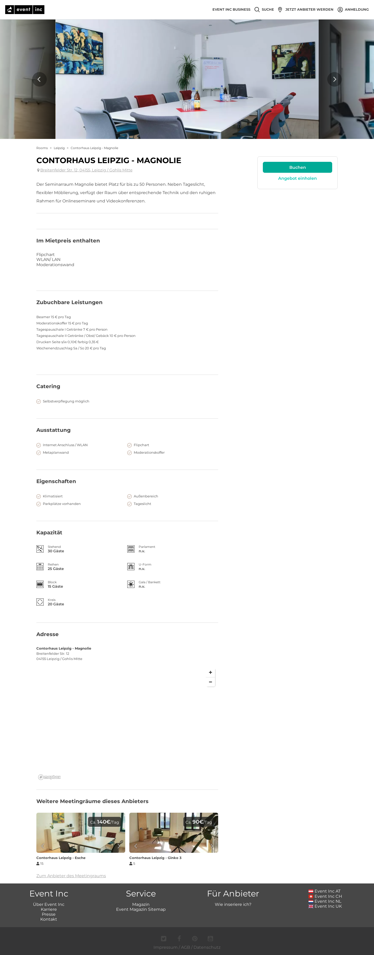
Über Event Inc (48, 904)
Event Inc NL (325, 901)
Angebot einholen (297, 178)
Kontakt (48, 919)
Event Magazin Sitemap (141, 909)
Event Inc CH (325, 896)
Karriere (49, 909)
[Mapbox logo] (49, 777)
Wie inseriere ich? (233, 904)
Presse (49, 914)
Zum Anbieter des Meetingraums (71, 875)
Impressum (165, 947)
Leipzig (59, 148)
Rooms (42, 148)
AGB (185, 947)
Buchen (297, 167)
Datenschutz (207, 947)
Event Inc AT (325, 891)
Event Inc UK (325, 906)
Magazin (141, 904)
